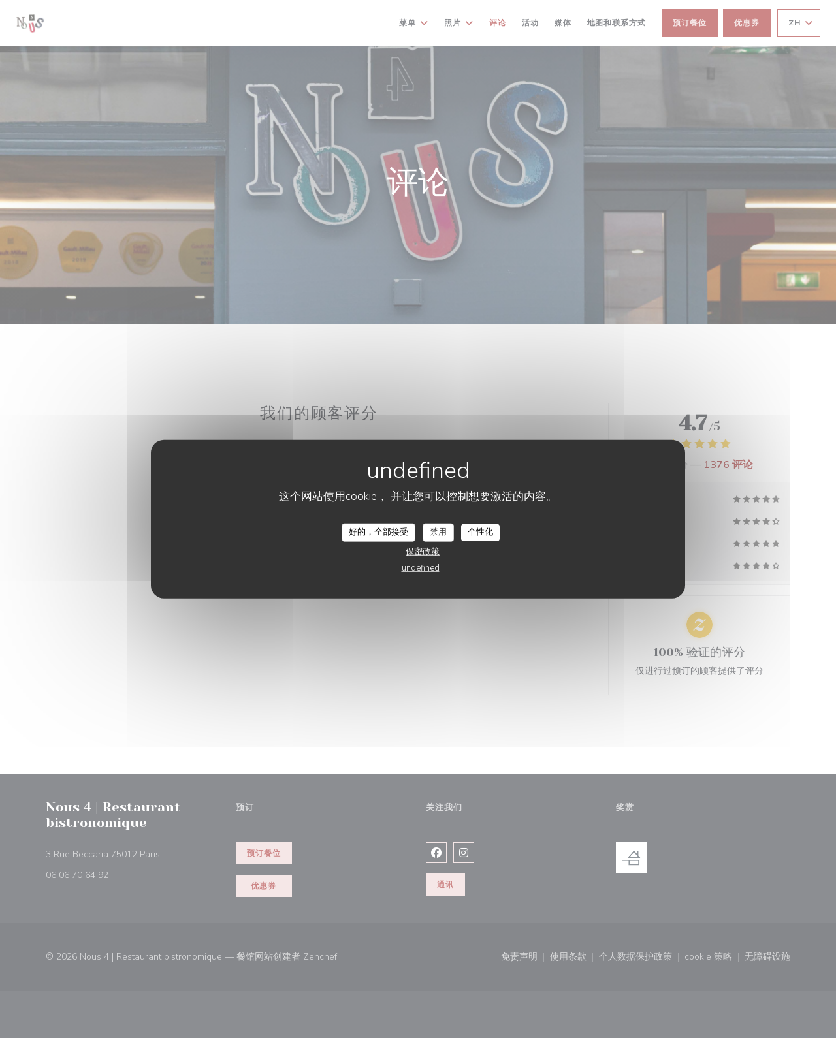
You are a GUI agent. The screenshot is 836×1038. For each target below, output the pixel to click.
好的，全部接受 (378, 532)
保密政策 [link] (423, 551)
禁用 (438, 532)
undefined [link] (421, 567)
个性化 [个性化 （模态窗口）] (480, 532)
